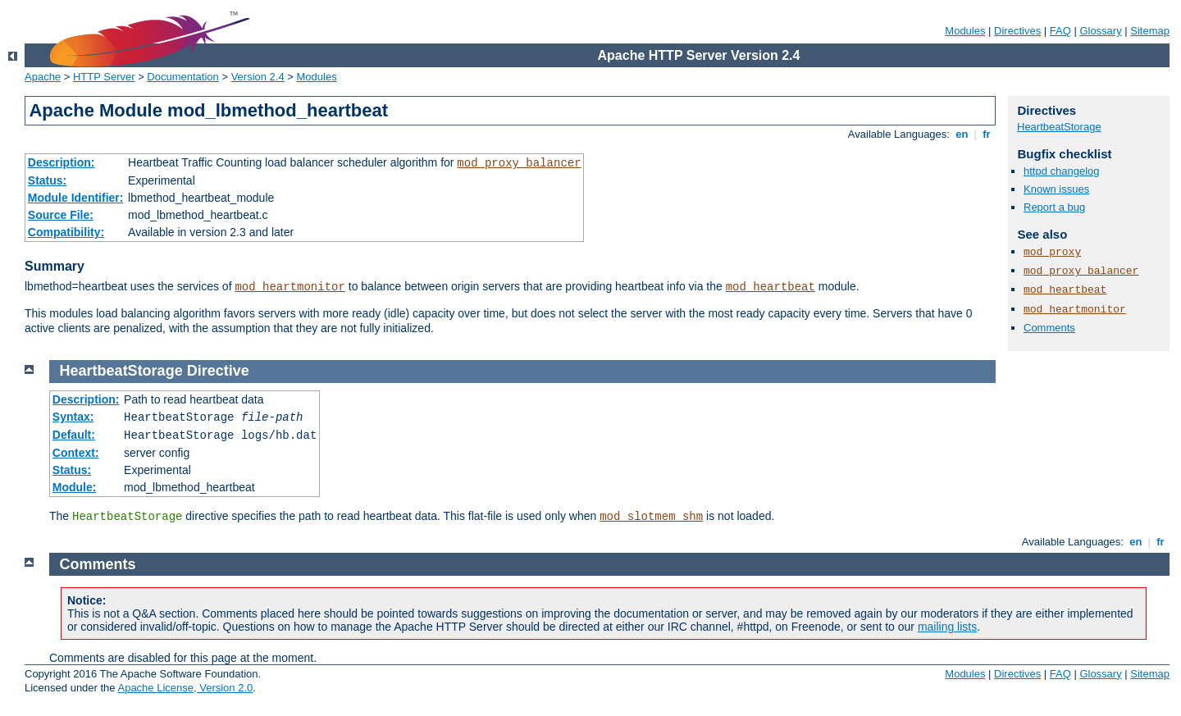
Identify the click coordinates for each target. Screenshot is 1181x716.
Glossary (1100, 31)
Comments (1049, 328)
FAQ (1060, 31)
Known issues (1056, 189)
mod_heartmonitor (289, 287)
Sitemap (1150, 31)
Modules (965, 31)
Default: (73, 434)
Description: (61, 162)
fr (987, 134)
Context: (75, 452)
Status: (47, 180)
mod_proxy (1052, 252)
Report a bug (1054, 207)
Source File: (60, 214)
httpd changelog (1062, 171)
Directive (218, 371)
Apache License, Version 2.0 (185, 688)
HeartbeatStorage (1059, 127)
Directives (1017, 31)
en (962, 134)
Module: (74, 487)
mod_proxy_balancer (519, 163)
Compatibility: (66, 232)
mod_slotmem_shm (651, 516)
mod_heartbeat (770, 287)
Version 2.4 (258, 77)
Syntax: (73, 416)
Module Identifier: (76, 197)
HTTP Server (104, 77)
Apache (43, 77)
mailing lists (947, 626)
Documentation (182, 77)
